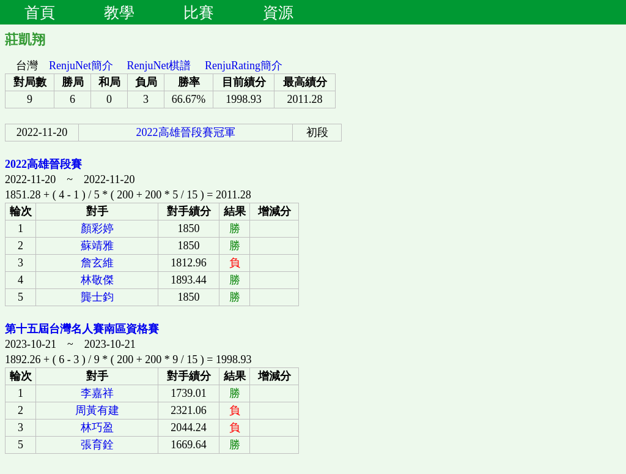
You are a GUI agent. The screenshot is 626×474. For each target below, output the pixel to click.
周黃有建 (97, 410)
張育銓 (97, 444)
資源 (278, 12)
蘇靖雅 (97, 245)
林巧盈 (97, 427)
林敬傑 (97, 280)
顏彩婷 (97, 228)
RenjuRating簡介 (243, 65)
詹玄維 (97, 263)
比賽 (198, 12)
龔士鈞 (97, 297)
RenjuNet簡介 (81, 65)
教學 (119, 12)
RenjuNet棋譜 (159, 65)
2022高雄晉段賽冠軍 (185, 132)
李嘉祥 (97, 393)
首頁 (39, 12)
